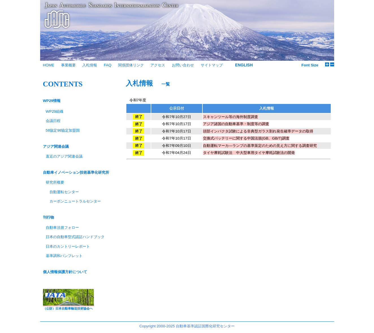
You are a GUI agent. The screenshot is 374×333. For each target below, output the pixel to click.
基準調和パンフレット (64, 256)
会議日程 (53, 121)
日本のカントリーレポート (68, 246)
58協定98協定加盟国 (63, 130)
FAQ (107, 65)
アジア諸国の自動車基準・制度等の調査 (236, 124)
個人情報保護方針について (65, 272)
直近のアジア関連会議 (64, 156)
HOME (48, 65)
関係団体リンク (131, 65)
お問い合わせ (183, 65)
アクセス (157, 65)
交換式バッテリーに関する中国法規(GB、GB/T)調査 (246, 138)
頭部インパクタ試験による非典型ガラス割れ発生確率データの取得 (258, 131)
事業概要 (68, 65)
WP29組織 (55, 111)
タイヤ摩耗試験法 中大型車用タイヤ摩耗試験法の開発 (249, 153)
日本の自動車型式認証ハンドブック (75, 237)
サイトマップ (212, 65)
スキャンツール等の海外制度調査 (230, 117)
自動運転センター (64, 192)
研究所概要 (55, 182)
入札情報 (89, 65)
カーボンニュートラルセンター (75, 201)
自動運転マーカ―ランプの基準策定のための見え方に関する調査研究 (260, 145)
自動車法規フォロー (62, 227)
